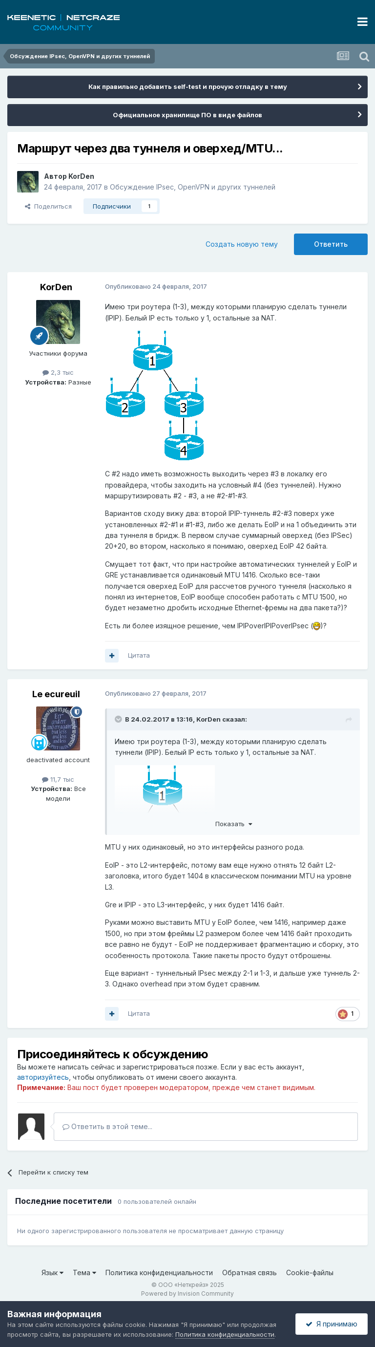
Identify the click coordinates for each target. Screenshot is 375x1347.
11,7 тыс (58, 779)
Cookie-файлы (309, 1272)
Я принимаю (331, 1324)
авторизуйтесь (43, 1077)
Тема (84, 1272)
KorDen (81, 176)
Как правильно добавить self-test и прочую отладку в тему (187, 86)
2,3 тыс (58, 372)
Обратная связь (249, 1272)
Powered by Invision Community (187, 1293)
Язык (52, 1272)
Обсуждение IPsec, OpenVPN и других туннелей (192, 187)
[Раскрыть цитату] (119, 719)
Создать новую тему (242, 244)
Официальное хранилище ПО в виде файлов (187, 115)
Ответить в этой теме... (107, 1126)
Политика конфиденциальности (159, 1272)
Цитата (139, 655)
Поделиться (48, 206)
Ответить (331, 244)
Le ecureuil (56, 694)
